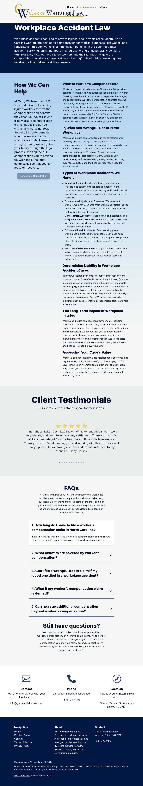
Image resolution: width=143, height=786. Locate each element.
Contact (104, 7)
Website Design (22, 775)
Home (70, 7)
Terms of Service (23, 742)
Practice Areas (85, 7)
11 (83, 462)
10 (81, 462)
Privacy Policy (21, 745)
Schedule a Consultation (34, 176)
